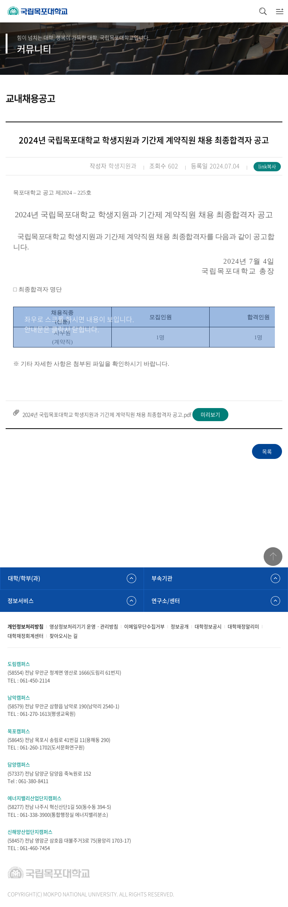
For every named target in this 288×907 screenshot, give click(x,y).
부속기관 (162, 578)
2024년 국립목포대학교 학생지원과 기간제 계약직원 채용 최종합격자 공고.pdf (106, 414)
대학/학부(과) (24, 578)
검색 (262, 11)
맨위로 (273, 556)
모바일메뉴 (279, 11)
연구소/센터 (166, 601)
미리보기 (210, 414)
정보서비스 (21, 601)
